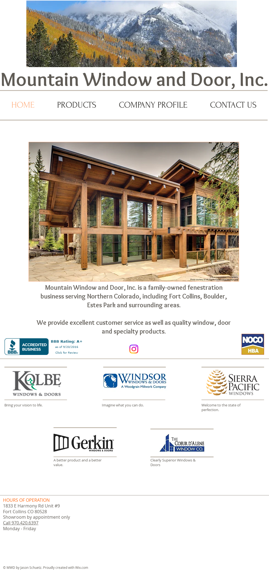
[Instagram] (134, 349)
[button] (134, 212)
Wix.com (81, 567)
